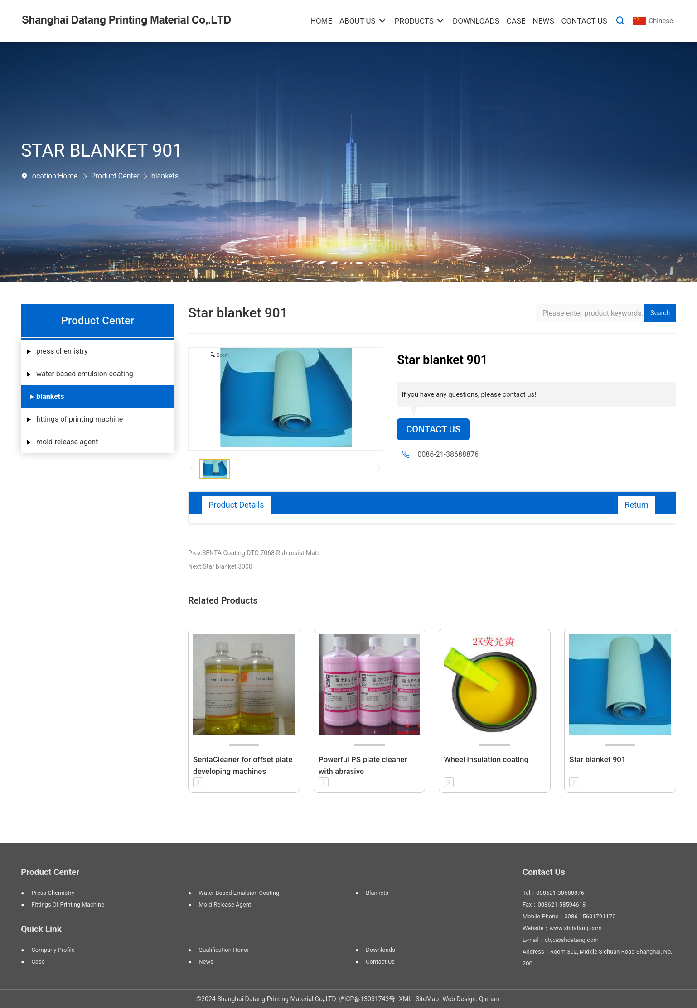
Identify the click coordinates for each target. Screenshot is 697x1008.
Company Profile (52, 949)
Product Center (115, 176)
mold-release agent (67, 441)
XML (405, 999)
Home (67, 176)
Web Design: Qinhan (470, 999)
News (205, 961)
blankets (165, 176)
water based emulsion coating (84, 374)
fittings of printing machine (79, 419)
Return (636, 504)
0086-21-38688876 (448, 454)
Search (660, 313)
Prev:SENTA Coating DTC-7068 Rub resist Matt (253, 553)
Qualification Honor (223, 949)
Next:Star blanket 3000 (220, 566)
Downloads (380, 949)
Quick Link (41, 929)
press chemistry (61, 351)
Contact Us (433, 429)
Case (37, 961)
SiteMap (427, 999)
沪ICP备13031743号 (367, 999)
